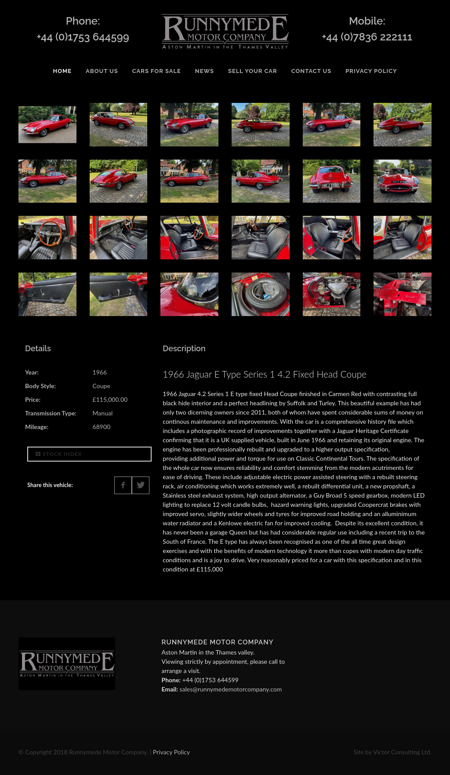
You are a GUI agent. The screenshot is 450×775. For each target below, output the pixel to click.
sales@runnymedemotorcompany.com (230, 689)
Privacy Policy (171, 752)
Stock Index (59, 454)
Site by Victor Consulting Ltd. (393, 752)
